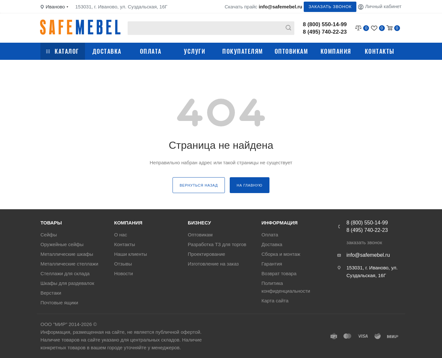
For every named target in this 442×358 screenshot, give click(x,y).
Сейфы (48, 234)
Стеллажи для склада (64, 273)
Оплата (151, 51)
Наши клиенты (130, 254)
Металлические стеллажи (69, 263)
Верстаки (50, 293)
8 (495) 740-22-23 (325, 32)
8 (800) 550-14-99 (325, 24)
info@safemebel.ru (280, 6)
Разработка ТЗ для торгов (217, 244)
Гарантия (271, 263)
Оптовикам (291, 51)
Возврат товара (278, 273)
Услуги (194, 51)
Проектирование (206, 254)
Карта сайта (275, 300)
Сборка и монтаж (280, 254)
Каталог (62, 51)
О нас (120, 234)
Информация (279, 222)
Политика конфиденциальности (285, 287)
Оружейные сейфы (61, 244)
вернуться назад (199, 185)
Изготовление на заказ (213, 263)
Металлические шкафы (66, 254)
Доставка (106, 51)
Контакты (380, 51)
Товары (51, 222)
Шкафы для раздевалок (67, 283)
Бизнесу (199, 222)
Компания (336, 51)
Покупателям (242, 51)
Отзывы (123, 263)
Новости (123, 273)
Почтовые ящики (59, 302)
